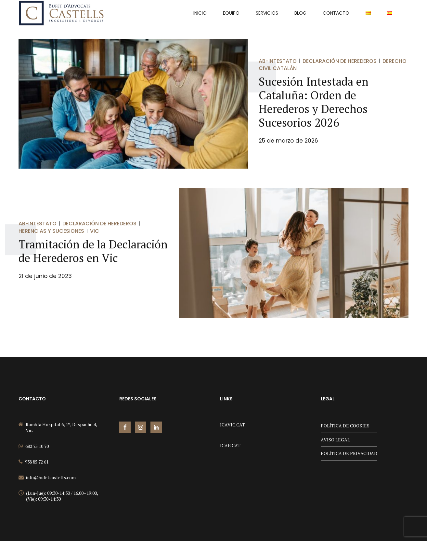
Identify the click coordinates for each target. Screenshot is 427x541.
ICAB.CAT (230, 445)
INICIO (200, 13)
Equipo (231, 13)
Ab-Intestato (278, 61)
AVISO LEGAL (335, 440)
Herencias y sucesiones (51, 231)
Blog (300, 13)
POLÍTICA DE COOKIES (345, 426)
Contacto (336, 13)
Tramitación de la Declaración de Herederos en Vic (93, 251)
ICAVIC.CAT (232, 425)
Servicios (267, 13)
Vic (94, 231)
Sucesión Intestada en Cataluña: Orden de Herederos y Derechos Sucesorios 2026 (314, 102)
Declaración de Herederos (340, 61)
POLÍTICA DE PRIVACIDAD (349, 453)
